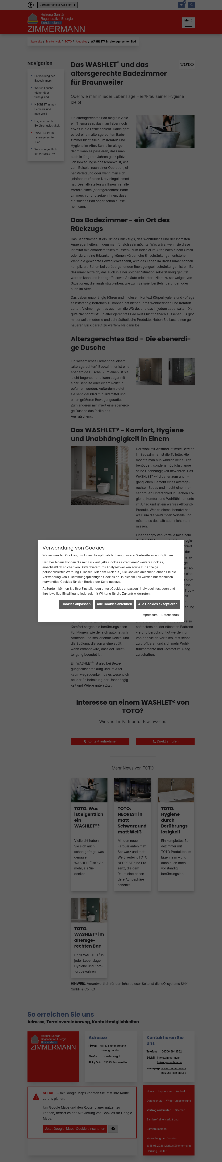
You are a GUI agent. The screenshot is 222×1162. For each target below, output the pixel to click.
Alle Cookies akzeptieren (158, 554)
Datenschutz (170, 564)
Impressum (150, 564)
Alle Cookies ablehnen (114, 554)
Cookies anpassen (76, 554)
